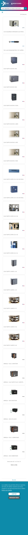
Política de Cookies (7, 490)
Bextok (14, 480)
